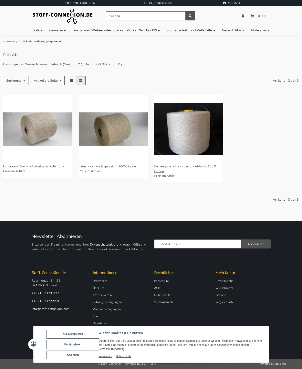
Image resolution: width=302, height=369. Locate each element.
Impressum (106, 356)
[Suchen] (146, 15)
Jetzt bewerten (102, 295)
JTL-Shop (280, 363)
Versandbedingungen (107, 309)
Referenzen (100, 281)
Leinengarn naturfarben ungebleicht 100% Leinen (185, 168)
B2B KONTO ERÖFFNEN (79, 3)
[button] (242, 16)
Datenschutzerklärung (106, 244)
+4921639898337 (45, 293)
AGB (157, 288)
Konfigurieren (73, 344)
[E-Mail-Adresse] (197, 243)
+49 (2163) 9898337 (159, 3)
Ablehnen (73, 355)
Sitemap (220, 295)
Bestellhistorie (224, 281)
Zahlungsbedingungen (107, 302)
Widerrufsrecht (164, 302)
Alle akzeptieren (73, 334)
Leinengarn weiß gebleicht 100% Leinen (108, 166)
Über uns (98, 288)
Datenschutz (124, 356)
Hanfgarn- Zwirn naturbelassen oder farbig (35, 166)
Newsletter (100, 323)
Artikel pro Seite (46, 80)
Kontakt (98, 316)
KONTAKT (231, 3)
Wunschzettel (224, 288)
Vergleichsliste (224, 302)
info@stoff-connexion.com (50, 309)
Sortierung (14, 80)
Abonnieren (255, 244)
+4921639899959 (45, 301)
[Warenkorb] (259, 16)
